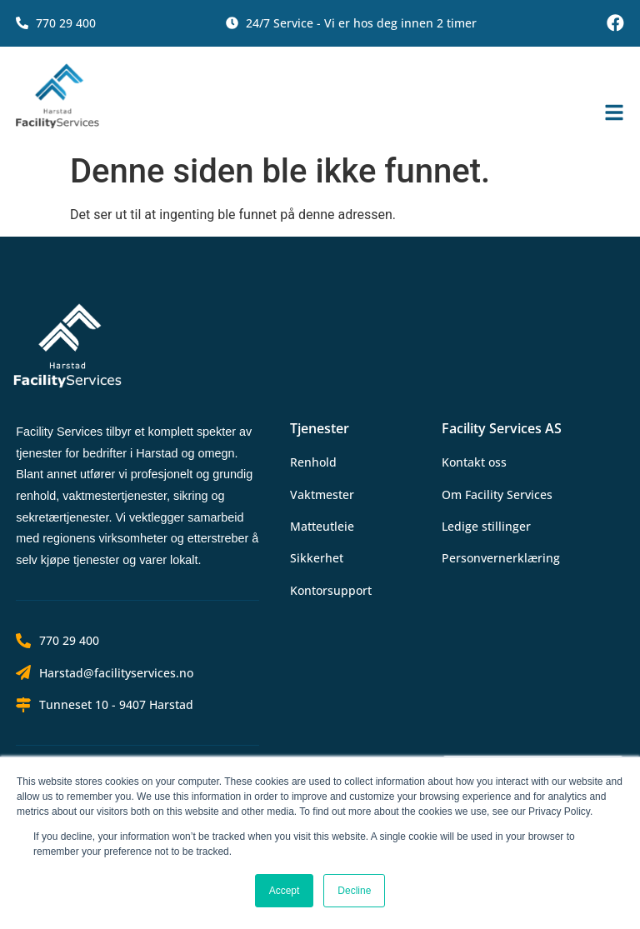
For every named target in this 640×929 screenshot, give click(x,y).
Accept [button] (284, 891)
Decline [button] (354, 891)
